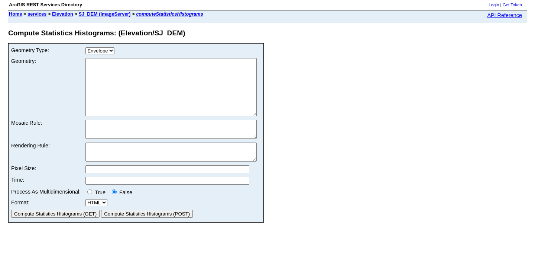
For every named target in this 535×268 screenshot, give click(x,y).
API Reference (504, 15)
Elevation (62, 14)
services (36, 14)
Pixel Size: (23, 186)
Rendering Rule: (30, 160)
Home (15, 14)
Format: (20, 220)
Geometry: (23, 61)
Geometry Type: (30, 50)
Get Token (512, 5)
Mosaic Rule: (26, 134)
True (97, 210)
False (122, 210)
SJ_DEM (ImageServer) (105, 14)
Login (494, 5)
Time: (17, 198)
